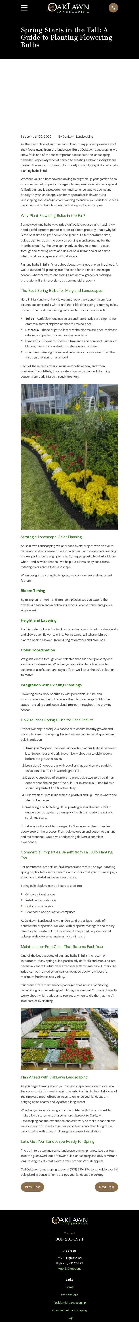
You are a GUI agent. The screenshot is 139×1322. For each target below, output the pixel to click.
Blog (70, 1263)
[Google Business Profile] (86, 1289)
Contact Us (69, 1271)
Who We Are (69, 1240)
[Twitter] (61, 1289)
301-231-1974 (69, 1184)
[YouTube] (69, 1289)
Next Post (106, 1132)
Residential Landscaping (69, 1247)
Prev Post (32, 1132)
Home (69, 1232)
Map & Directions (69, 1213)
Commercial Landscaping (69, 1255)
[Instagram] (78, 1289)
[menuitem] (26, 1314)
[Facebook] (53, 1289)
